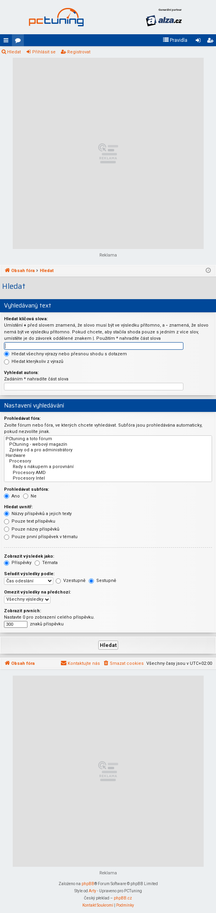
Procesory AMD (108, 473)
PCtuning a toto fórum (108, 439)
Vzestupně (71, 580)
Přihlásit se (44, 52)
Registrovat (78, 52)
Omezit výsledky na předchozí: (37, 592)
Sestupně (102, 580)
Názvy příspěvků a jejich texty (38, 513)
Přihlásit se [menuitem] (199, 41)
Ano (12, 496)
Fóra (19, 41)
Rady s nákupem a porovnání (108, 467)
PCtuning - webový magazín (108, 444)
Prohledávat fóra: (22, 418)
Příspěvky (17, 562)
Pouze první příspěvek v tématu (41, 536)
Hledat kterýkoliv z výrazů (33, 361)
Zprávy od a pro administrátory (108, 450)
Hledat (14, 52)
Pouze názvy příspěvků (31, 529)
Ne (30, 496)
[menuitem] (175, 40)
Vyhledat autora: (21, 372)
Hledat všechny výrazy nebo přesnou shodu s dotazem (65, 354)
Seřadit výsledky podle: (29, 573)
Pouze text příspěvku (29, 521)
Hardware (108, 455)
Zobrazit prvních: (22, 610)
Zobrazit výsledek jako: (29, 556)
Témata (46, 562)
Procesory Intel (108, 478)
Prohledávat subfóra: (26, 489)
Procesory (108, 461)
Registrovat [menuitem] (211, 41)
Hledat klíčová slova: (26, 318)
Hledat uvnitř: (18, 506)
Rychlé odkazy (7, 41)
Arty (92, 891)
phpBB (88, 884)
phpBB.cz (123, 898)
